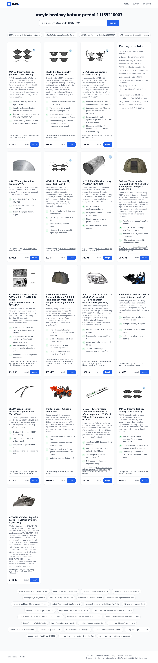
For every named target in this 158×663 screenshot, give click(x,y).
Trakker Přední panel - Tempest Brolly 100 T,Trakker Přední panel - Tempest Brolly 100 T (134, 185)
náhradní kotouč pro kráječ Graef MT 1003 (122, 617)
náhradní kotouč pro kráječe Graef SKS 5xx (76, 636)
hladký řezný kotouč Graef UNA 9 (122, 623)
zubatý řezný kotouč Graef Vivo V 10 (66, 604)
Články (136, 4)
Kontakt (147, 4)
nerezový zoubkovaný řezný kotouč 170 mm (30, 604)
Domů (126, 4)
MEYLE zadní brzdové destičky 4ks (132, 67)
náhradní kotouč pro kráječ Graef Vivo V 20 (102, 604)
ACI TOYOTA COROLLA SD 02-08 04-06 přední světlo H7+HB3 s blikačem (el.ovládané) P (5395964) (97, 298)
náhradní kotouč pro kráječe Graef (120, 598)
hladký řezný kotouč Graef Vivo (65, 591)
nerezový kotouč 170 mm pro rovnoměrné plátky (113, 610)
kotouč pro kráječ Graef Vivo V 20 (126, 591)
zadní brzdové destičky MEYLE (130, 77)
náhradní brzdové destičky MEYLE (132, 73)
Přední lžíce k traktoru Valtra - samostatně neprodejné (134, 295)
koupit (34, 144)
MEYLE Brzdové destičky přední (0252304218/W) (21, 73)
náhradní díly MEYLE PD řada (130, 64)
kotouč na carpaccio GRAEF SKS (131, 95)
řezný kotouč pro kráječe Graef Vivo (40, 610)
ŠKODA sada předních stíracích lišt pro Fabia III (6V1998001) (22, 412)
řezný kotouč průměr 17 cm (137, 629)
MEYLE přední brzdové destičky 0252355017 (98, 35)
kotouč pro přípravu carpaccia (63, 623)
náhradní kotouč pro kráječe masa (108, 629)
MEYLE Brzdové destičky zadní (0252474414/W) (131, 410)
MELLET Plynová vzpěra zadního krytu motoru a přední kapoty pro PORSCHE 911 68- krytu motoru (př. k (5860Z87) (96, 414)
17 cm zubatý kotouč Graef (134, 604)
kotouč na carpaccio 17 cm (50, 629)
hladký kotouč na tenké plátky (90, 598)
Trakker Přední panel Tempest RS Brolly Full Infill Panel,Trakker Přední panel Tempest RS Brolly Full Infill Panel (60, 299)
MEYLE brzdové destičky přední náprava (24, 35)
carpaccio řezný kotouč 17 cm (61, 598)
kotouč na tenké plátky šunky (34, 623)
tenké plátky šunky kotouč (34, 598)
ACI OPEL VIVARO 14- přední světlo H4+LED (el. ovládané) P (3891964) (23, 520)
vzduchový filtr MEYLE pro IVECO (131, 57)
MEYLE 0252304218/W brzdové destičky (131, 52)
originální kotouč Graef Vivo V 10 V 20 (73, 610)
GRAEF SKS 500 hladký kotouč (130, 105)
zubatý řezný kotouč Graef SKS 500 (41, 636)
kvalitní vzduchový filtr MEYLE (130, 60)
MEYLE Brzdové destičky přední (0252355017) (58, 73)
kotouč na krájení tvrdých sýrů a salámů (114, 636)
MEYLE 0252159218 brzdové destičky (133, 70)
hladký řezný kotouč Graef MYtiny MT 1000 (83, 617)
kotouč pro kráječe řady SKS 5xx (131, 108)
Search (113, 23)
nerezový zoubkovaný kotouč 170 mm (33, 591)
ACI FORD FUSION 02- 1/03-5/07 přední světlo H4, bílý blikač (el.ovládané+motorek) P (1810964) (23, 299)
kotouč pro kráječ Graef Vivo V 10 (95, 591)
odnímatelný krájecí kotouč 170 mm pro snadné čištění (40, 617)
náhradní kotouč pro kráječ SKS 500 (133, 98)
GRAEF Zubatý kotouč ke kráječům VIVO (21, 182)
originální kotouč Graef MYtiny (92, 623)
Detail (26, 144)
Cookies (23, 657)
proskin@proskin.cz (122, 658)
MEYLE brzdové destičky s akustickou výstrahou (133, 81)
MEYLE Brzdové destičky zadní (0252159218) (58, 182)
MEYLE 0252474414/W (127, 86)
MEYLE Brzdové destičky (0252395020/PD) (94, 73)
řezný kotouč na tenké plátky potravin (133, 101)
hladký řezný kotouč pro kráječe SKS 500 (133, 90)
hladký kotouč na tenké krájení (77, 629)
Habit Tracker (12, 657)
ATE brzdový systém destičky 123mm (134, 35)
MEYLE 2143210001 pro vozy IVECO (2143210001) (96, 182)
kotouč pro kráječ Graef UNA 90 (22, 629)
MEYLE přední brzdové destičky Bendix (60, 35)
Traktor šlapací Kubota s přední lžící (58, 410)
